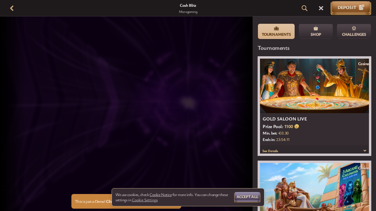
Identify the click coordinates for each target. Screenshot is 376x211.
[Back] (12, 8)
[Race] (321, 8)
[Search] (305, 8)
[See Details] (365, 150)
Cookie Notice (161, 194)
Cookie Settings (145, 200)
